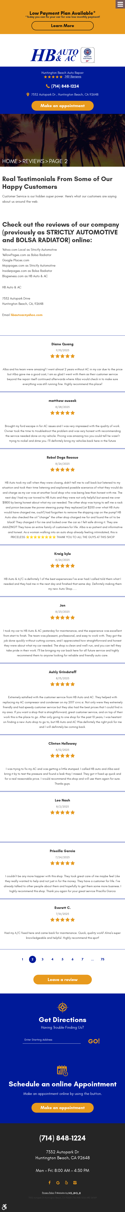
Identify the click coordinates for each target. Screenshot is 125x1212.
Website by (68, 1193)
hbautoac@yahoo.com (26, 315)
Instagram (74, 1182)
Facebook (49, 1182)
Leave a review (62, 979)
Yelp (66, 1182)
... (92, 959)
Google (57, 1182)
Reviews (33, 161)
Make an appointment (63, 105)
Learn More (62, 25)
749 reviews (73, 77)
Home (10, 161)
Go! (94, 1041)
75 (102, 959)
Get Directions (62, 1019)
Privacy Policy (48, 1193)
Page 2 (58, 161)
